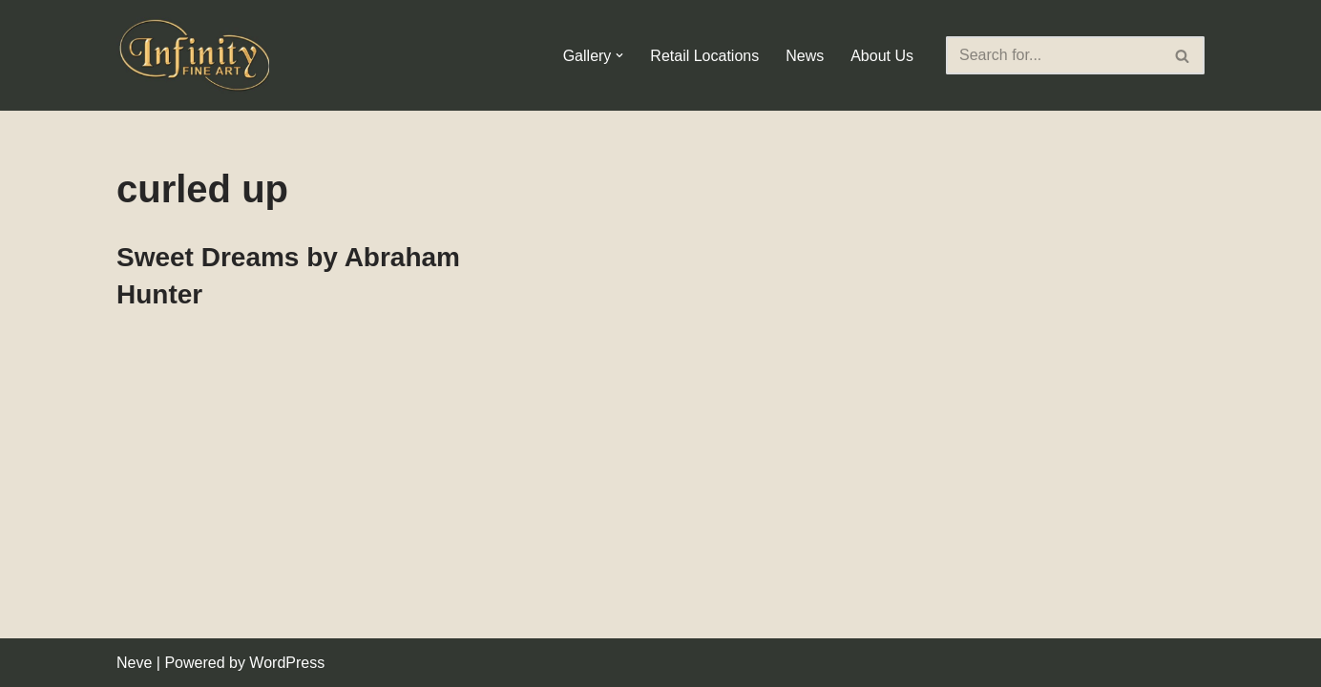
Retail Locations (704, 56)
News (805, 56)
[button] (619, 55)
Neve (134, 663)
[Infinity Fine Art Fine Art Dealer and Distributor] (197, 55)
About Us (881, 56)
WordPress (287, 663)
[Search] (1054, 55)
